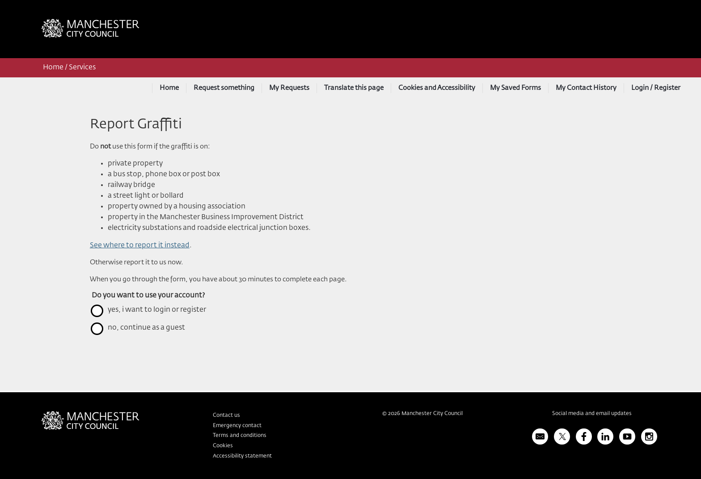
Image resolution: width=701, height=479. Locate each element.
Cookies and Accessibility (436, 88)
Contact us (226, 415)
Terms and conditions (239, 435)
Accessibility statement (242, 456)
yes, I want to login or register (157, 310)
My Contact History (586, 88)
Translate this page (354, 88)
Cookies (223, 446)
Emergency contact (237, 425)
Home (53, 67)
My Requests (289, 88)
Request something (224, 88)
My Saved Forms (515, 88)
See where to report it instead (140, 245)
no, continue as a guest (146, 327)
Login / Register (655, 88)
